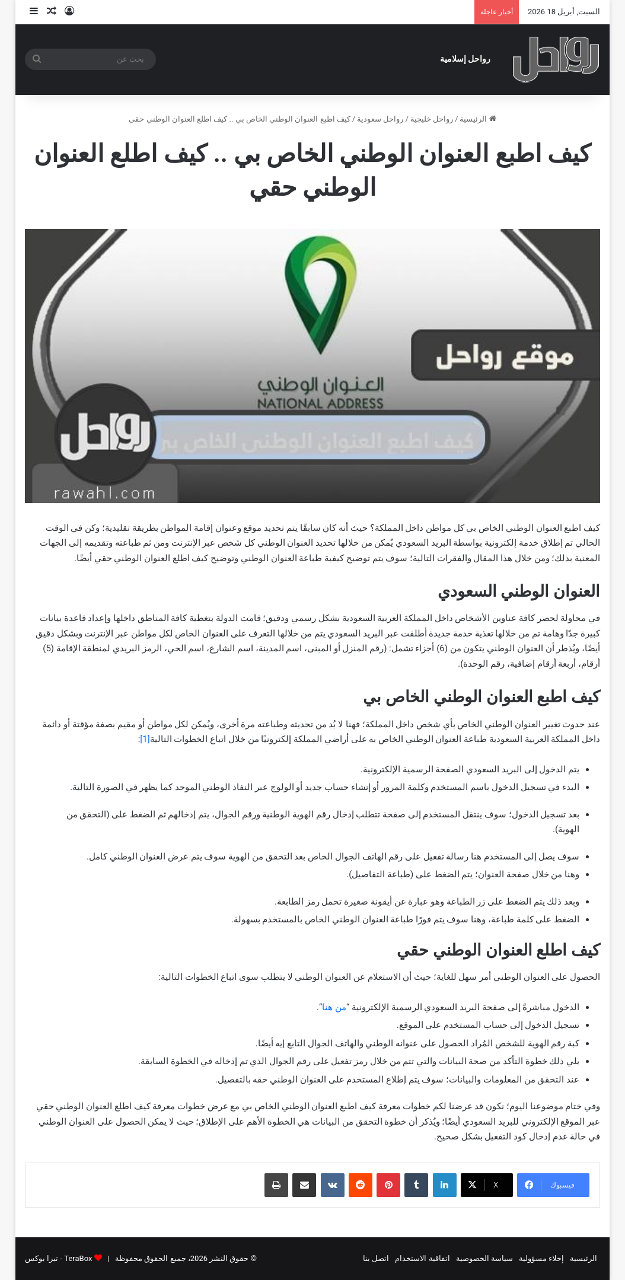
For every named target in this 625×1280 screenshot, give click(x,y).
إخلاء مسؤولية (541, 1258)
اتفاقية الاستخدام (422, 1258)
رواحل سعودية (380, 118)
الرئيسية (478, 118)
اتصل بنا (376, 1258)
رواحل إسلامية (465, 59)
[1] (144, 739)
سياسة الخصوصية (484, 1258)
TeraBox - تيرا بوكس (58, 1258)
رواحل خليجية (431, 118)
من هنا (334, 1007)
